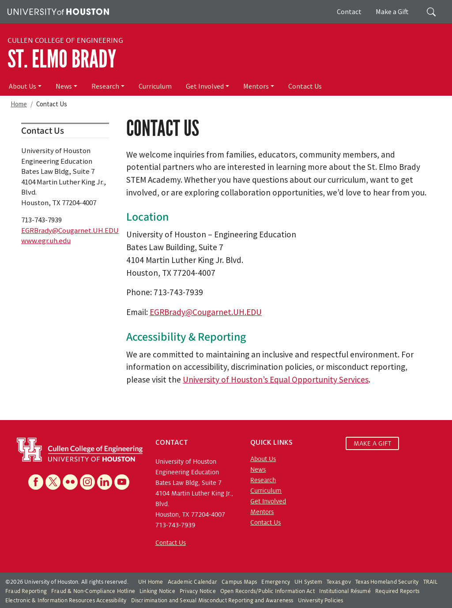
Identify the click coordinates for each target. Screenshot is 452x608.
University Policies (320, 600)
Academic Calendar (192, 582)
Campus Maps (239, 582)
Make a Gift (392, 11)
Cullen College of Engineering (65, 41)
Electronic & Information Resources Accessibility (66, 600)
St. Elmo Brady (62, 59)
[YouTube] (121, 482)
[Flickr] (70, 482)
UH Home (150, 582)
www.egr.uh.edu (46, 240)
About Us (22, 86)
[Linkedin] (104, 482)
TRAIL (430, 582)
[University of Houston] (57, 10)
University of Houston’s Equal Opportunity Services (276, 379)
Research (105, 86)
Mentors (256, 86)
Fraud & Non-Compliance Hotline (93, 591)
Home (19, 104)
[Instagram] (87, 482)
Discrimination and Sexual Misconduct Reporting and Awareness (212, 600)
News (64, 86)
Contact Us (305, 86)
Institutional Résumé (345, 591)
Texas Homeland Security (387, 582)
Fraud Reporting (26, 591)
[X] (52, 482)
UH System (308, 582)
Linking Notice (157, 591)
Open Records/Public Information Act (267, 591)
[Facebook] (35, 482)
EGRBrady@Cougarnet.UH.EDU (206, 312)
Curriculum (155, 86)
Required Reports (397, 591)
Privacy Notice (198, 591)
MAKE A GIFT (372, 443)
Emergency (275, 582)
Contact (349, 11)
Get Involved (205, 86)
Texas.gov (339, 582)
